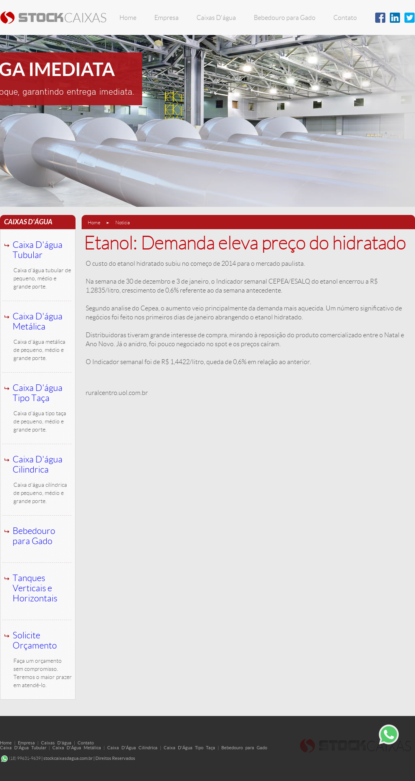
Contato (345, 17)
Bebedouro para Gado (285, 17)
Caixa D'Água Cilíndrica (132, 747)
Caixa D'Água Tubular (23, 747)
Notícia (122, 222)
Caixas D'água (216, 17)
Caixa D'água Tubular (38, 250)
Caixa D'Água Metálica (76, 747)
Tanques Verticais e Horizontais (35, 588)
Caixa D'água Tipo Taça (38, 393)
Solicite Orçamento (35, 640)
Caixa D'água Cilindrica (38, 464)
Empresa (166, 17)
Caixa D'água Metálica (38, 321)
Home (127, 17)
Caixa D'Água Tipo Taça (189, 747)
